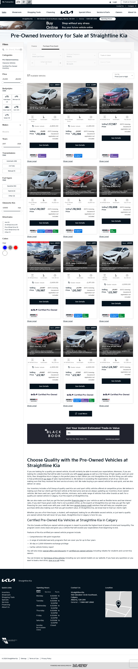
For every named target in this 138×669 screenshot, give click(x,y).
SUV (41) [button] (16, 110)
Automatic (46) (12, 161)
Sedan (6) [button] (7, 118)
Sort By (117, 74)
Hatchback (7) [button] (6, 101)
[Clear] (21, 49)
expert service (83, 474)
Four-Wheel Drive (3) (11, 227)
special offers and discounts (54, 551)
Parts (57, 592)
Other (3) (12, 196)
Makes (11, 125)
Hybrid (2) (11, 191)
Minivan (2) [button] (16, 99)
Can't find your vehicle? (113, 439)
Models (11, 132)
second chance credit (83, 505)
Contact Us (120, 6)
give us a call (54, 560)
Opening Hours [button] (107, 19)
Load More (81, 414)
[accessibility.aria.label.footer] (80, 665)
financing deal (78, 501)
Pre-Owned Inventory (10, 60)
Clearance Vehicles (8, 63)
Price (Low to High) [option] (121, 77)
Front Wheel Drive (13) (12, 230)
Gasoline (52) (11, 186)
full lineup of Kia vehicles (54, 558)
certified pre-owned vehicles (81, 551)
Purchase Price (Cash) (50, 46)
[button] (7, 2)
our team (47, 479)
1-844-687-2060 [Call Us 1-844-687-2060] (91, 19)
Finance (34, 46)
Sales (38, 592)
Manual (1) (11, 171)
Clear (4, 90)
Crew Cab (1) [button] (7, 110)
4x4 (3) (7, 222)
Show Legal (32, 161)
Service (48, 592)
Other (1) (8, 232)
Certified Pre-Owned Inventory (9, 67)
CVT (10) (12, 166)
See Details (44, 145)
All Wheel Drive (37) (11, 225)
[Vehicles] (93, 432)
